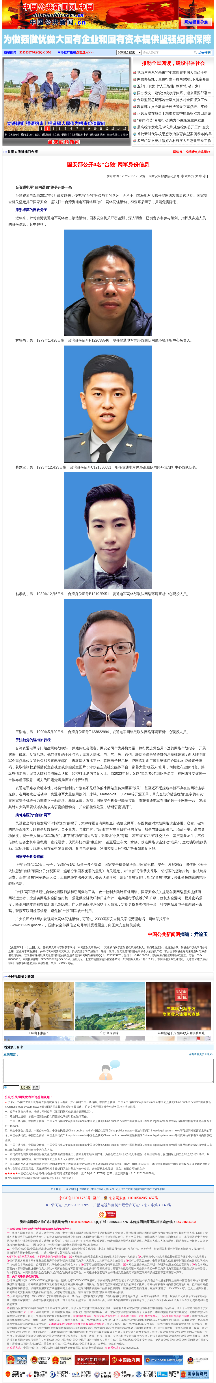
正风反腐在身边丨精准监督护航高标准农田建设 (174, 113)
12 (106, 128)
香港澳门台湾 (28, 152)
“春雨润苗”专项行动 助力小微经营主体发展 (171, 120)
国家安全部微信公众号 (164, 176)
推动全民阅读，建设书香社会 (173, 63)
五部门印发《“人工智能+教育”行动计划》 (169, 86)
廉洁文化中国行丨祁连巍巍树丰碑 (71, 134)
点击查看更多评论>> (201, 1054)
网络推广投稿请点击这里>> (191, 152)
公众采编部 (69, 1189)
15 (124, 128)
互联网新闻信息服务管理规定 (72, 1111)
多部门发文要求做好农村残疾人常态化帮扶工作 (174, 141)
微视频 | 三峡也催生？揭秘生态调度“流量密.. (125, 134)
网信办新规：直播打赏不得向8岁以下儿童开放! (173, 79)
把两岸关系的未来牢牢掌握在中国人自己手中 (172, 72)
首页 (10, 152)
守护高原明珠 (110, 1035)
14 (118, 128)
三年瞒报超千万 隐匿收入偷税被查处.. (181, 1035)
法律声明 (84, 1189)
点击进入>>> (85, 52)
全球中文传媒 (38, 13)
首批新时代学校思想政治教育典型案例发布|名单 (174, 134)
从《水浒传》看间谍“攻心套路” (25, 134)
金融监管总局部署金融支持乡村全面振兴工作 (172, 100)
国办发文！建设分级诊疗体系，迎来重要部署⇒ (174, 93)
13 (112, 128)
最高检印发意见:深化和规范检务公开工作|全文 (173, 127)
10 (95, 128)
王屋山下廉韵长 (39, 1035)
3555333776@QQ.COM (35, 52)
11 (100, 128)
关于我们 (55, 1189)
